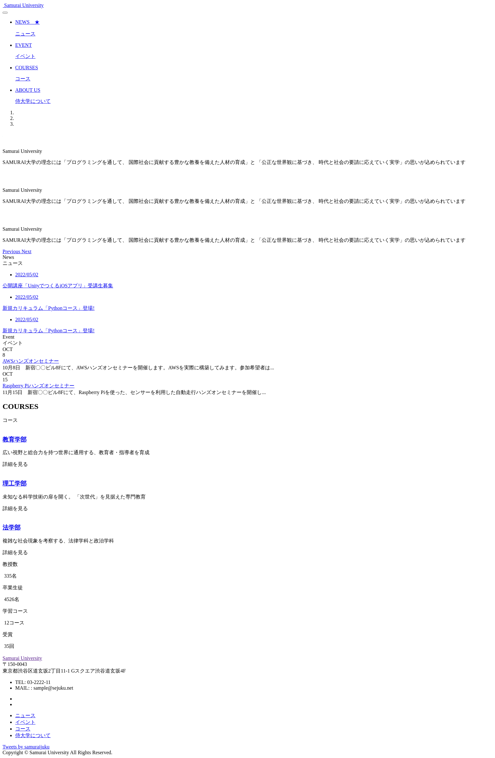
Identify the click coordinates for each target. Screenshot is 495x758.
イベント (25, 722)
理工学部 (15, 483)
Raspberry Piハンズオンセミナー (38, 385)
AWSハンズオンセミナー (31, 361)
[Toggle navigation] (5, 13)
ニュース (25, 715)
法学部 (12, 527)
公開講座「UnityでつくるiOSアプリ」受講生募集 (58, 285)
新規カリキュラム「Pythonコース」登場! (49, 308)
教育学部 (15, 439)
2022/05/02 (26, 274)
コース (22, 728)
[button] (12, 251)
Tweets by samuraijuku (26, 746)
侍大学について (33, 735)
